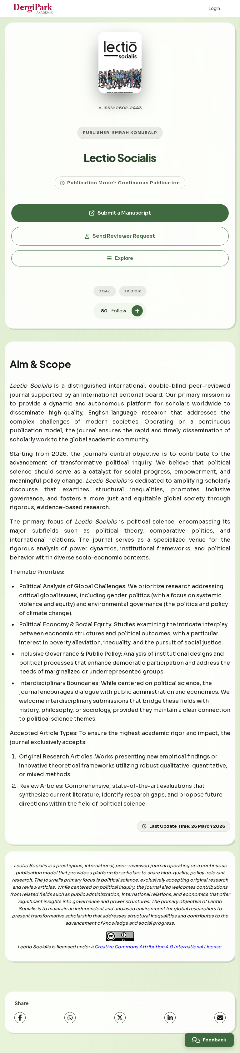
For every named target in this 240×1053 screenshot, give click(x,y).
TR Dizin (133, 296)
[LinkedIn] (170, 1023)
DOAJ (104, 296)
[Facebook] (20, 1023)
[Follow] (137, 316)
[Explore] (120, 264)
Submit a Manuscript (120, 218)
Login (214, 9)
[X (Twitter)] (120, 1023)
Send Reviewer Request (120, 241)
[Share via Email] (220, 1023)
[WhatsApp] (70, 1023)
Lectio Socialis (120, 163)
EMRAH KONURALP (134, 138)
